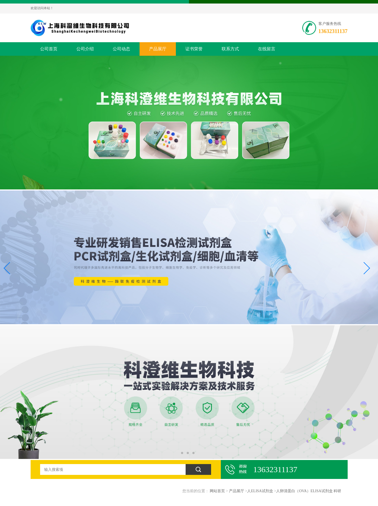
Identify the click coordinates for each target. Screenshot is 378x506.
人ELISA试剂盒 (260, 491)
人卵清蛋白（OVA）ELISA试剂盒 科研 (308, 491)
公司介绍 (85, 49)
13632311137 (333, 31)
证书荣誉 (194, 49)
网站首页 (217, 491)
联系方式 (230, 49)
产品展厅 (157, 49)
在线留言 (266, 49)
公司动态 (121, 49)
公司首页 (48, 49)
